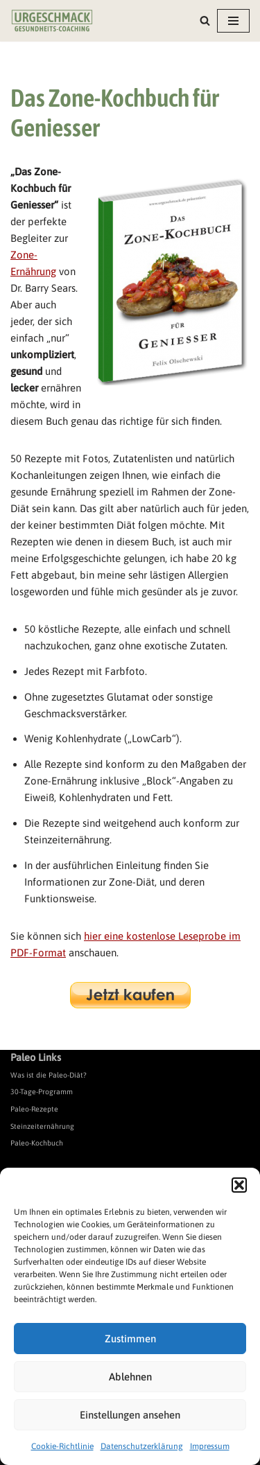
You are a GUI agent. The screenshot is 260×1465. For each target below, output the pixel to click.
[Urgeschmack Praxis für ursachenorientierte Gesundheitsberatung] (52, 21)
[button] (239, 1185)
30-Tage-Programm (41, 1091)
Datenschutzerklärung (142, 1446)
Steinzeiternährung (42, 1126)
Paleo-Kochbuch (36, 1143)
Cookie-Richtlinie (62, 1446)
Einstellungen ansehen (130, 1415)
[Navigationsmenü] (233, 21)
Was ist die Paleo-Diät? (48, 1075)
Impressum (209, 1446)
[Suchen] (205, 20)
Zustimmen (130, 1338)
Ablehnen (130, 1377)
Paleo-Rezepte (34, 1109)
